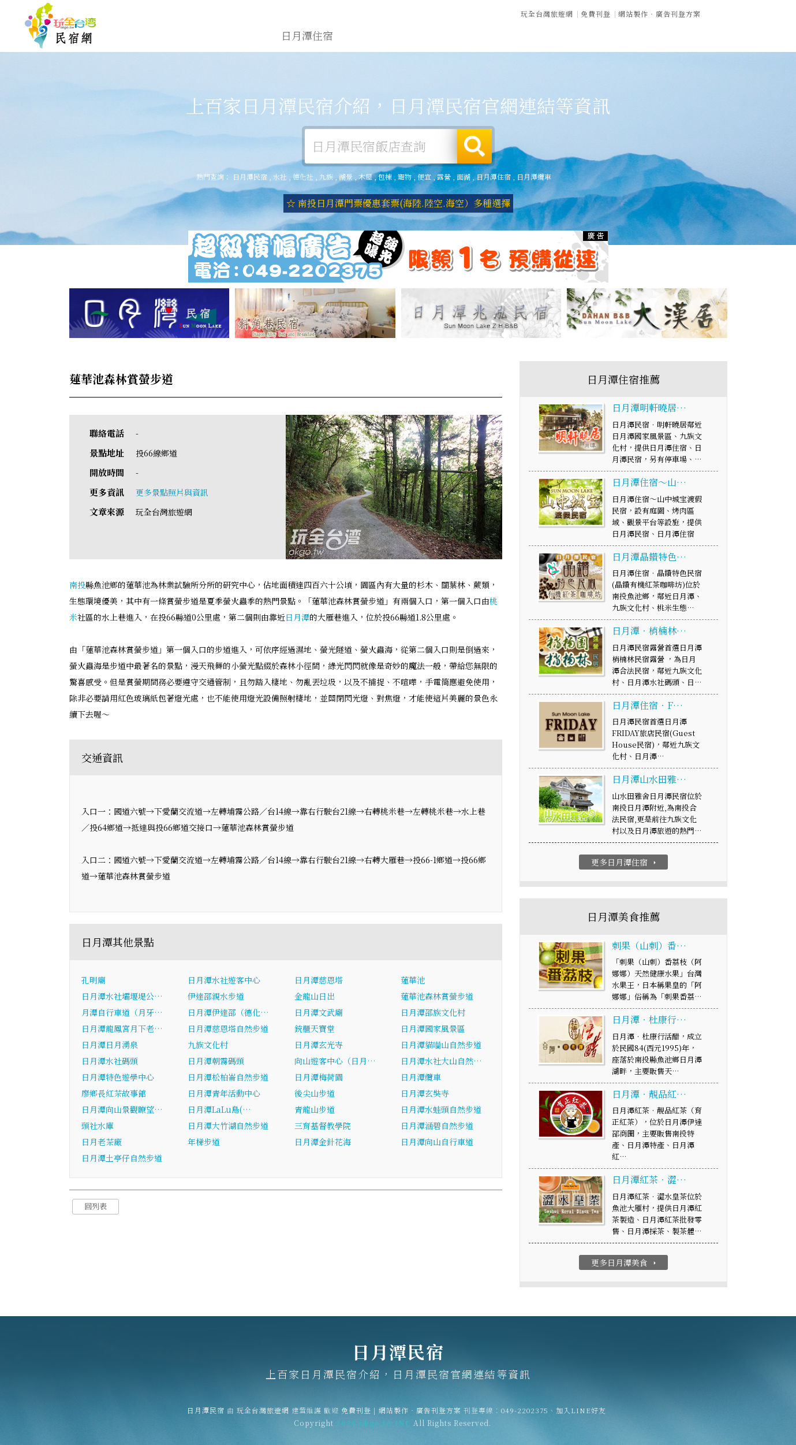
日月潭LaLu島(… (219, 1110)
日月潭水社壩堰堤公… (122, 996)
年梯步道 (204, 1142)
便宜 (424, 176)
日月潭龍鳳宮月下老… (122, 1029)
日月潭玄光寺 (318, 1045)
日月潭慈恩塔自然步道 (228, 1029)
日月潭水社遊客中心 (224, 980)
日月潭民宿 (60, 26)
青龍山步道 (314, 1110)
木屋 (365, 176)
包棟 (385, 176)
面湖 (463, 176)
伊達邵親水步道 (216, 996)
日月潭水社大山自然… (441, 1061)
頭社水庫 (97, 1126)
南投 (77, 585)
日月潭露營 (371, 35)
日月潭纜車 (534, 176)
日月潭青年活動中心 (224, 1093)
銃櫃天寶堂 (314, 1029)
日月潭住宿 (307, 35)
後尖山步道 (314, 1093)
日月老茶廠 (101, 1142)
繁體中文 (740, 12)
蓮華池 (413, 980)
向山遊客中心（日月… (335, 1061)
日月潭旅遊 (434, 36)
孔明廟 (93, 980)
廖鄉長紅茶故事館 (113, 1093)
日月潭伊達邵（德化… (228, 1013)
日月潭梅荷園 (318, 1077)
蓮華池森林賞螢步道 (437, 996)
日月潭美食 (498, 37)
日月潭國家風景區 (433, 1029)
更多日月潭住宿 (625, 862)
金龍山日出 (314, 996)
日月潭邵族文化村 (433, 1013)
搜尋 (474, 146)
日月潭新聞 (625, 41)
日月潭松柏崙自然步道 (228, 1077)
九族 (326, 176)
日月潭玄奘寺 (425, 1093)
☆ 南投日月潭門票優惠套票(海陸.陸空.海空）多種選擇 (398, 203)
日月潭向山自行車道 (437, 1142)
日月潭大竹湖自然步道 (228, 1126)
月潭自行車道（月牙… (122, 1013)
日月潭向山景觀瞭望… (122, 1110)
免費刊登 (596, 13)
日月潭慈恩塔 (318, 980)
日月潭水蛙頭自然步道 (441, 1110)
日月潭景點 (688, 43)
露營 (444, 176)
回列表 (95, 1206)
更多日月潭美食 (625, 1263)
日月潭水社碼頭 (109, 1061)
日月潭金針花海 (322, 1142)
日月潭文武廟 (318, 1013)
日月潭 (297, 617)
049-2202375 (524, 1416)
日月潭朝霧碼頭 (216, 1061)
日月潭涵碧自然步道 (437, 1126)
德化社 (303, 176)
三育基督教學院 (322, 1126)
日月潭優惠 (561, 39)
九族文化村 (208, 1045)
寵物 (405, 176)
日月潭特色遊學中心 (117, 1077)
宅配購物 (746, 46)
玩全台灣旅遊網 (547, 13)
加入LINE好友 (581, 1416)
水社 (280, 176)
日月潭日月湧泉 (109, 1045)
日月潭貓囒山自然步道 (441, 1045)
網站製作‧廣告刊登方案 (659, 13)
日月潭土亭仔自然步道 (121, 1158)
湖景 (346, 176)
